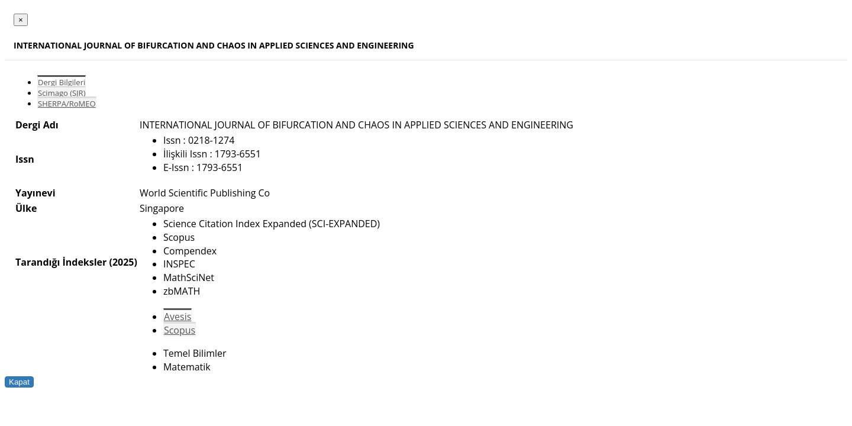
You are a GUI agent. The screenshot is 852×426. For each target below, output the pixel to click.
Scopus (179, 330)
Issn (24, 159)
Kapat (19, 381)
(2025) (123, 262)
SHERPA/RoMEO (67, 103)
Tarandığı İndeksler (60, 262)
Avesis (177, 316)
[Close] (21, 20)
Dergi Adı (37, 124)
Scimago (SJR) (61, 93)
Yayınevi (35, 192)
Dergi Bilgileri (61, 82)
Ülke (26, 208)
